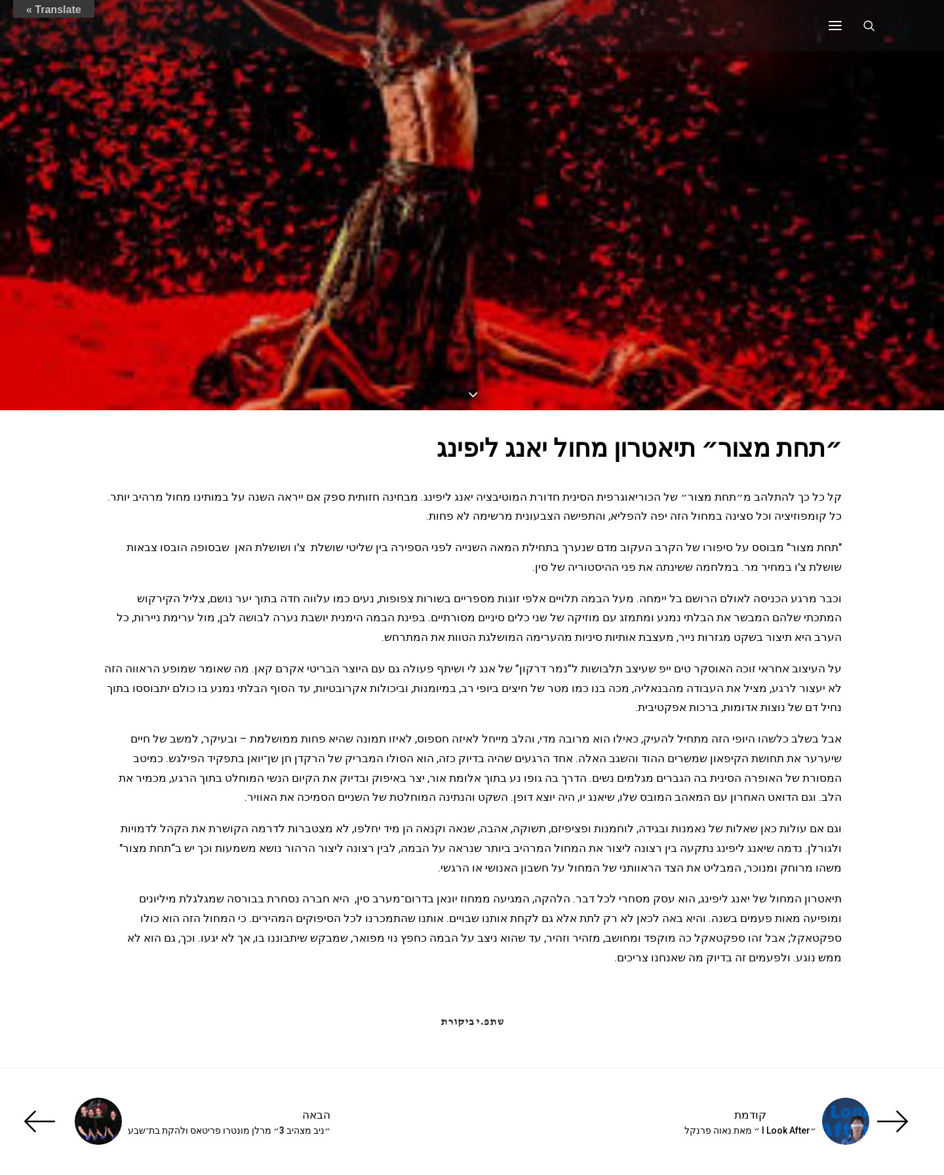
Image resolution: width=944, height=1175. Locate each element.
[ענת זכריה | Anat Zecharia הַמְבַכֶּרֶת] (167, 25)
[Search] (875, 25)
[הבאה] (203, 1121)
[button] (835, 25)
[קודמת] (741, 1121)
